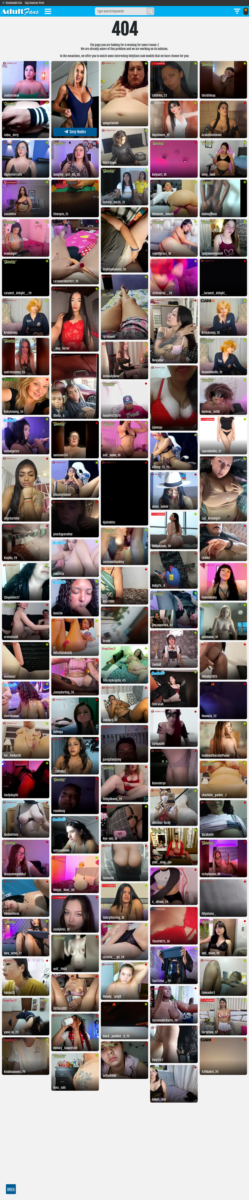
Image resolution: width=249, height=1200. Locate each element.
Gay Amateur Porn (34, 3)
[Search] (150, 11)
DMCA (11, 1189)
